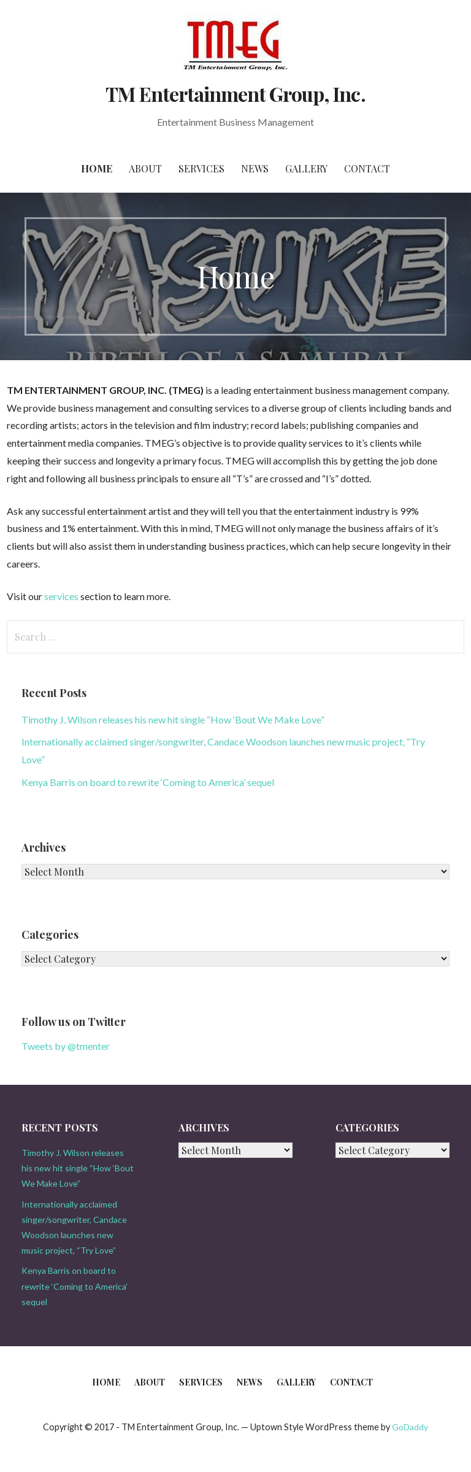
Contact (367, 168)
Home (96, 168)
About (145, 168)
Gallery (306, 168)
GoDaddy (410, 1427)
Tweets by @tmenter (65, 1046)
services (61, 596)
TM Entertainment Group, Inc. (235, 93)
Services (201, 168)
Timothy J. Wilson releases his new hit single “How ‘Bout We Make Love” (172, 719)
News (255, 168)
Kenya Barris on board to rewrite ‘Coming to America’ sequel (147, 782)
